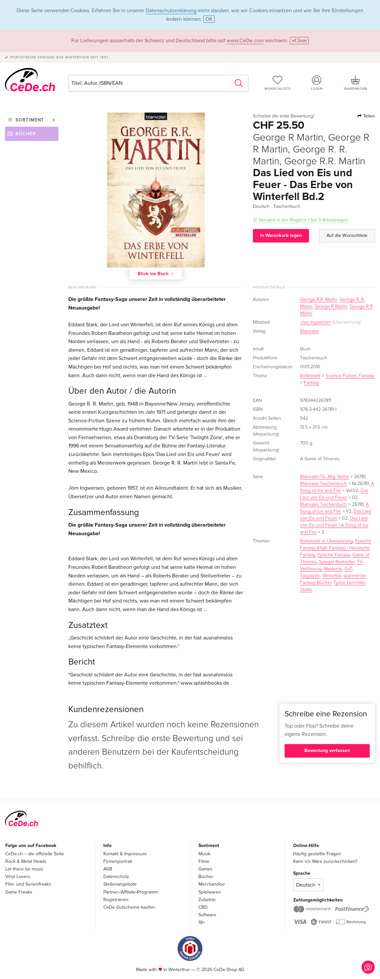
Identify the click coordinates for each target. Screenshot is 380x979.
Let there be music (24, 869)
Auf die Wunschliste (347, 235)
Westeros (333, 569)
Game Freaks (18, 892)
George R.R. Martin (318, 299)
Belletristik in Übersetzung (326, 541)
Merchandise (211, 884)
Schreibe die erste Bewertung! (283, 116)
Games (205, 869)
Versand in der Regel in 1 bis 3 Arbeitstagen (303, 220)
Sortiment (30, 120)
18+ (201, 922)
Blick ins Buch (156, 274)
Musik (204, 854)
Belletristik (310, 376)
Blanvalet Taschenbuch (323, 483)
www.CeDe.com (245, 40)
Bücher (26, 134)
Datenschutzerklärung (171, 10)
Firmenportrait (117, 861)
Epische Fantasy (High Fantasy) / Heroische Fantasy (335, 548)
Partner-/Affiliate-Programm (130, 892)
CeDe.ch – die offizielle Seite (34, 854)
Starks (306, 589)
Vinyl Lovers (17, 876)
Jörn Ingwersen (315, 322)
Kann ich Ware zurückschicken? (325, 861)
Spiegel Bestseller (337, 562)
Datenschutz (116, 876)
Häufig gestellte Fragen (317, 854)
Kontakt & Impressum (125, 854)
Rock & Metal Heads (26, 861)
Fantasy (311, 382)
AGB (107, 869)
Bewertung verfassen (327, 750)
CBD (203, 907)
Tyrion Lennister (349, 582)
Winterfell (331, 575)
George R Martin (331, 306)
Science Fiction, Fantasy (350, 376)
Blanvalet (309, 331)
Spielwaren (209, 892)
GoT (348, 569)
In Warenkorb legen (281, 235)
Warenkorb (355, 83)
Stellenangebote (120, 884)
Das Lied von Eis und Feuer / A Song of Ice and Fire (334, 525)
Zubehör (207, 899)
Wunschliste (277, 83)
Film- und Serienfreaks (28, 884)
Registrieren (115, 899)
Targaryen (310, 575)
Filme (203, 861)
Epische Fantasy (334, 555)
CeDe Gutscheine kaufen (129, 907)
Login (316, 83)
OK (209, 19)
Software (207, 915)
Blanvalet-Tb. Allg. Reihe (324, 476)
